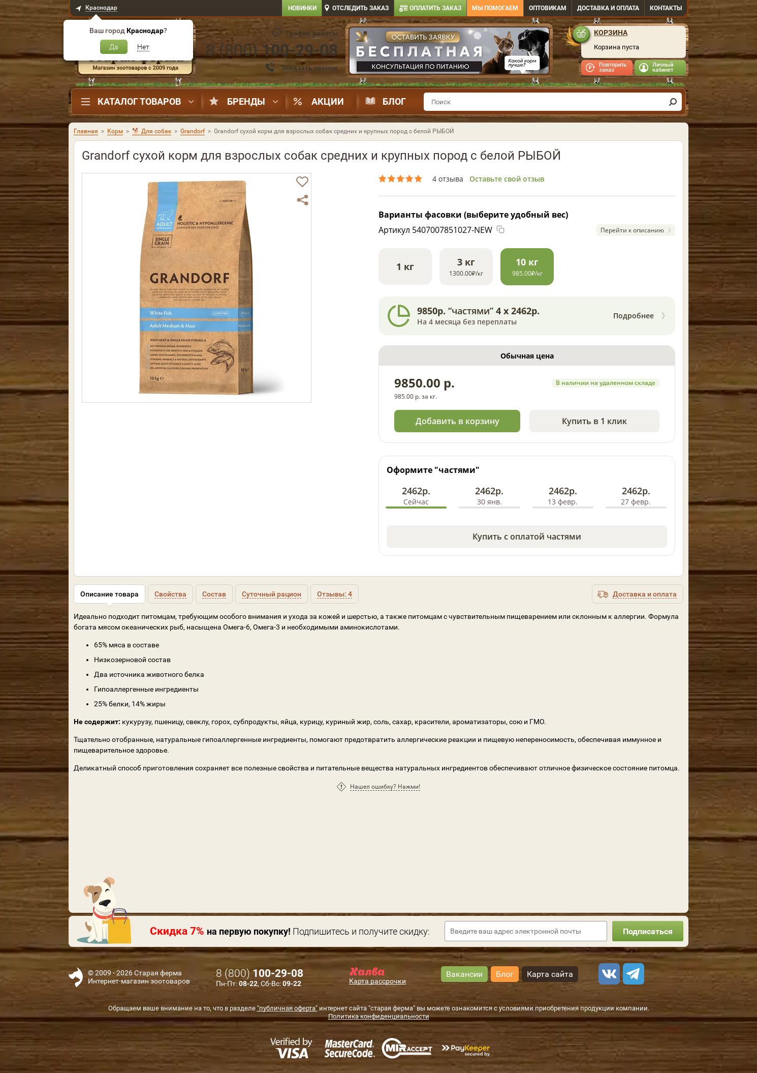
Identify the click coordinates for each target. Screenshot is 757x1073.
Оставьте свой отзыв (506, 179)
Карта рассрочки (377, 981)
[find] (673, 102)
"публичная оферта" (287, 1008)
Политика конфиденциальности (378, 1016)
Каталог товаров (139, 101)
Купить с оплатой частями (526, 536)
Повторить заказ (612, 67)
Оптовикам (547, 8)
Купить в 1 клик (594, 421)
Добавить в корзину (457, 421)
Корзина (610, 32)
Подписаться (648, 931)
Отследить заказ (360, 8)
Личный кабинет (662, 67)
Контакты (666, 8)
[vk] (607, 974)
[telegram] (632, 974)
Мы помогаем (495, 8)
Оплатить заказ (435, 8)
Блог (394, 101)
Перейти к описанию (632, 230)
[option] (449, 51)
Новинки (302, 8)
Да (113, 47)
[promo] (449, 51)
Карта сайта (550, 974)
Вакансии (464, 974)
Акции (327, 101)
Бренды (246, 101)
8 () (272, 50)
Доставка (608, 8)
